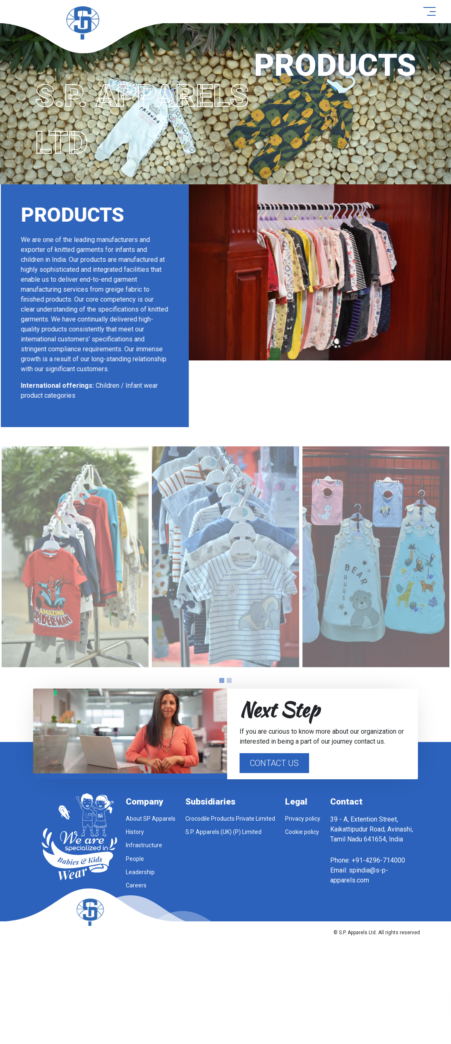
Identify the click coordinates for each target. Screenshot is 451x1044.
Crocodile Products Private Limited (230, 818)
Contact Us (274, 763)
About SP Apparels (150, 818)
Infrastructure (144, 845)
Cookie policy (302, 832)
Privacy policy (302, 818)
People (135, 859)
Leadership (140, 872)
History (135, 832)
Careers (136, 885)
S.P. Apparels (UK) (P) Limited (223, 832)
